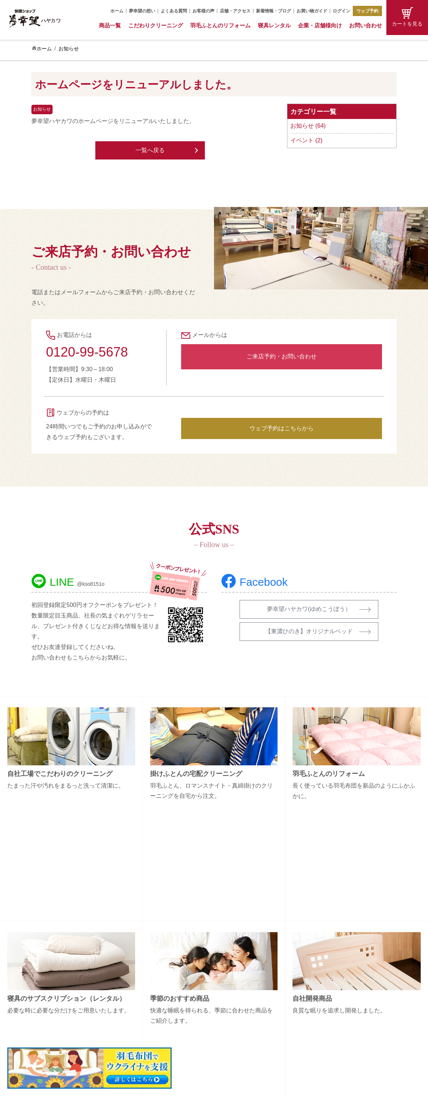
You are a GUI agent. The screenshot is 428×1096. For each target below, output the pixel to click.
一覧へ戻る (150, 150)
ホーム (116, 11)
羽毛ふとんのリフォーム (220, 25)
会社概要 (345, 969)
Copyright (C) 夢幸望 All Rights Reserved (208, 1085)
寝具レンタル (274, 25)
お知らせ (68, 48)
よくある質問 (174, 11)
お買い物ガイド (312, 11)
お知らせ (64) (308, 126)
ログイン (341, 11)
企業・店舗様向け (320, 25)
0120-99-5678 (87, 352)
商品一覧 (110, 25)
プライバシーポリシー (360, 1020)
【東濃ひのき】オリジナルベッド (309, 631)
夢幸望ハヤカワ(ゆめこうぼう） (309, 609)
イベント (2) (306, 140)
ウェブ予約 (367, 11)
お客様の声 (203, 11)
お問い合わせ (365, 25)
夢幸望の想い (142, 11)
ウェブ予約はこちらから (281, 428)
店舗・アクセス (235, 11)
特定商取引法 (350, 1007)
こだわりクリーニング (155, 25)
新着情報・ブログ (273, 11)
